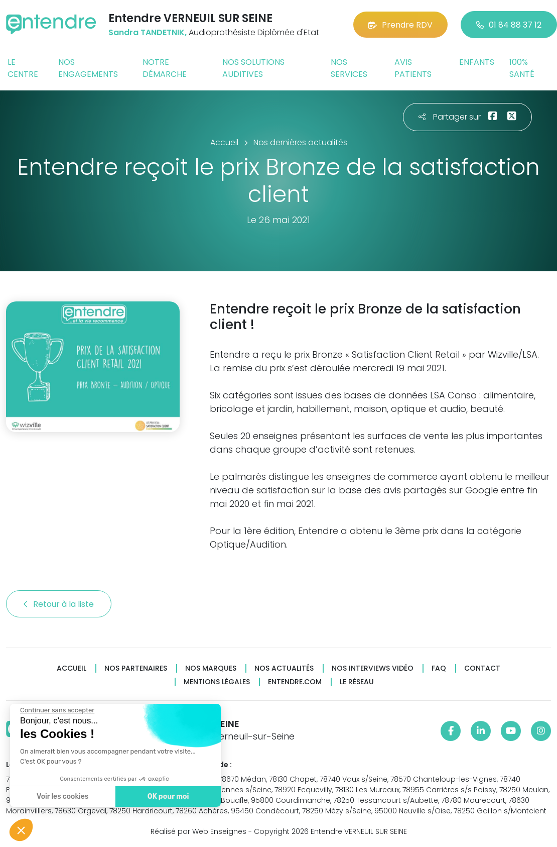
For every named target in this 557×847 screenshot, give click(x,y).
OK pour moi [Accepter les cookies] (165, 796)
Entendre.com (295, 682)
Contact (482, 668)
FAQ (439, 668)
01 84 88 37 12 (508, 25)
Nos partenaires (135, 668)
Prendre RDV (400, 25)
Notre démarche (165, 68)
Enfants (476, 62)
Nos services (349, 68)
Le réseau (357, 682)
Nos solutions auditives (253, 68)
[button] (21, 830)
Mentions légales (217, 682)
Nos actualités (284, 668)
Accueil (71, 668)
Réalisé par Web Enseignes (198, 831)
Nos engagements (88, 68)
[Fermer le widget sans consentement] (55, 710)
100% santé (521, 68)
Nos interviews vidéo (372, 668)
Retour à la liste (59, 604)
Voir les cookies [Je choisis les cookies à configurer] (60, 796)
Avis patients (413, 68)
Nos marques (210, 668)
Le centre (23, 68)
